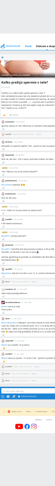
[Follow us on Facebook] (27, 426)
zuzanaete (7, 184)
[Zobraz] (39, 134)
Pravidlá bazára (41, 412)
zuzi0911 (7, 236)
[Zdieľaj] (14, 115)
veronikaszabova (10, 322)
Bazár (28, 46)
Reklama (38, 420)
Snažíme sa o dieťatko (20, 75)
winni (5, 306)
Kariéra (49, 420)
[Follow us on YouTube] (19, 426)
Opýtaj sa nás (16, 412)
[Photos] (8, 396)
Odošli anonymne (27, 396)
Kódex (28, 412)
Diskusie (5, 75)
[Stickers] (14, 396)
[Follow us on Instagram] (35, 426)
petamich (7, 273)
